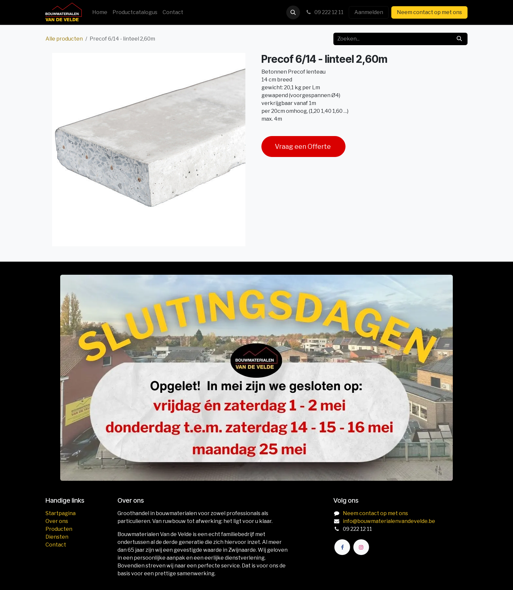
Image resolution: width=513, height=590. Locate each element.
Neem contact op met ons (429, 12)
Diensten (56, 537)
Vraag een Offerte (303, 146)
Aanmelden (368, 12)
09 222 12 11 (324, 12)
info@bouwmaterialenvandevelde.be (389, 521)
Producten (58, 529)
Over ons (56, 521)
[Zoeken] (459, 39)
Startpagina (60, 513)
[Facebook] (342, 547)
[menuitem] (100, 12)
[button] (293, 12)
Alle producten (64, 39)
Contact (55, 545)
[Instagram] (361, 547)
